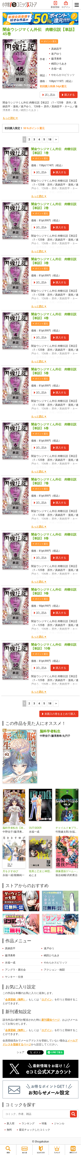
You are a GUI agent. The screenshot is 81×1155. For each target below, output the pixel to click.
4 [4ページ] (39, 139)
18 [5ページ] (49, 139)
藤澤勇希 (56, 58)
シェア (20, 1052)
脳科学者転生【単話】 (14, 827)
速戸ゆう (56, 53)
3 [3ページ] (34, 139)
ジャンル (59, 1123)
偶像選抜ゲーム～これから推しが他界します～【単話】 (67, 871)
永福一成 (56, 68)
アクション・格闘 (54, 969)
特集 (44, 1123)
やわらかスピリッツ (63, 74)
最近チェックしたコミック (34, 1129)
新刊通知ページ (50, 1019)
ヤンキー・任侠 (14, 976)
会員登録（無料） (15, 999)
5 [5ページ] (44, 139)
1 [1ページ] (24, 139)
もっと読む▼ (10, 118)
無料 (9, 1129)
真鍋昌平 (56, 48)
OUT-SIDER (35, 827)
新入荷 (10, 1123)
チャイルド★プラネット (67, 827)
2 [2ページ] (29, 139)
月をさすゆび (10, 871)
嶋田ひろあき (59, 63)
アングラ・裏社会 (15, 969)
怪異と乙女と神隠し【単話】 (40, 871)
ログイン (66, 4)
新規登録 (55, 4)
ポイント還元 (50, 41)
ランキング (28, 1123)
